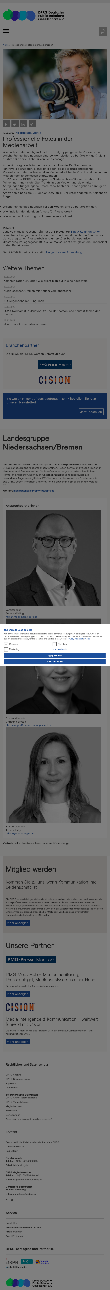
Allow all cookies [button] (54, 662)
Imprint (87, 639)
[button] (60, 649)
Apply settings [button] (55, 655)
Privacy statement (75, 639)
